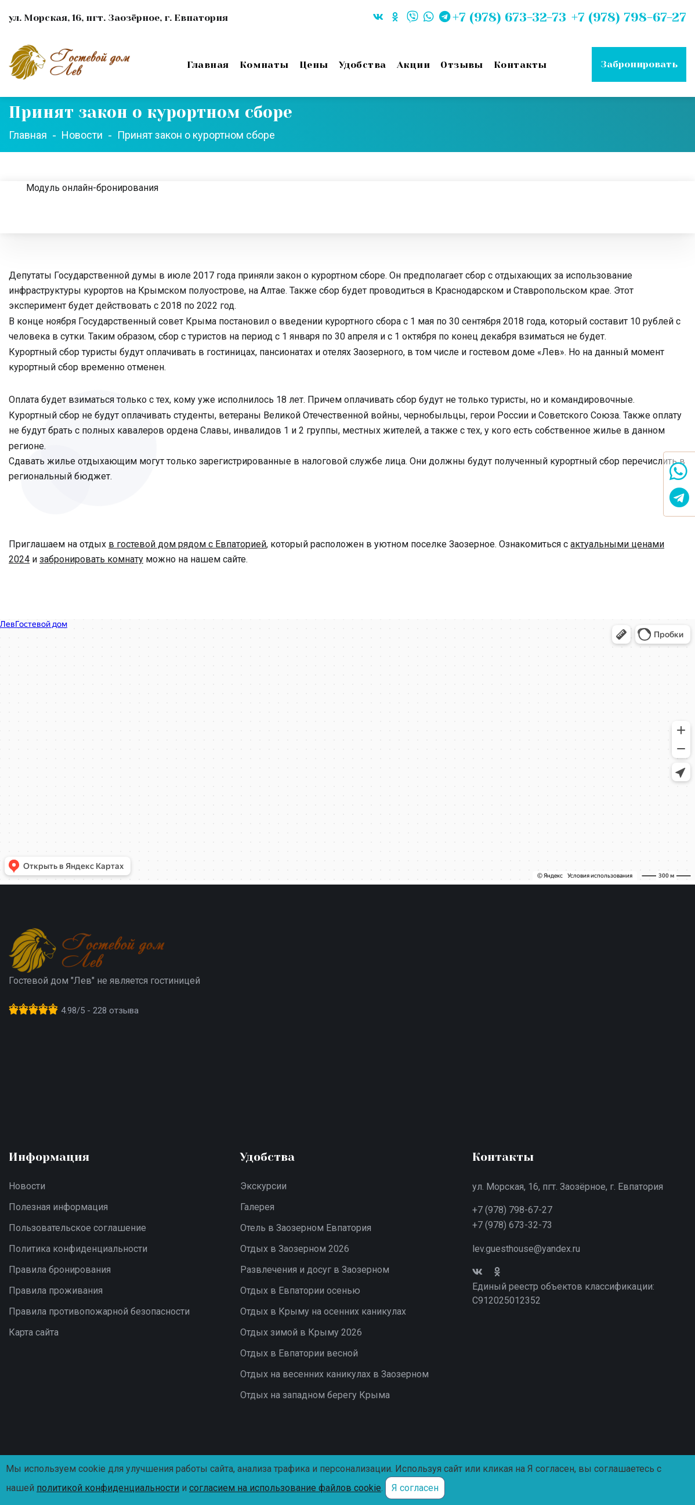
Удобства (362, 64)
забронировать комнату (91, 559)
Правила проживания (56, 1290)
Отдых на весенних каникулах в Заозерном (334, 1374)
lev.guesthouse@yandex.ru (526, 1248)
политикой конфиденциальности (108, 1487)
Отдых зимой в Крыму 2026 (301, 1332)
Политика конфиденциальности (78, 1248)
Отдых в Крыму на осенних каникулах (323, 1311)
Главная (208, 64)
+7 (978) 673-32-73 (512, 1224)
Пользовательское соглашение (77, 1227)
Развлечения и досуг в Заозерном (314, 1269)
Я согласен (415, 1487)
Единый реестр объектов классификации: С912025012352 (563, 1293)
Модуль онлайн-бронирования (92, 187)
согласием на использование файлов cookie (285, 1487)
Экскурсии (263, 1186)
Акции (413, 64)
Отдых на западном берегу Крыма (315, 1395)
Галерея (257, 1206)
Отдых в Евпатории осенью (300, 1290)
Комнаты (264, 64)
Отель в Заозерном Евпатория (305, 1227)
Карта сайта (34, 1332)
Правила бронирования (60, 1269)
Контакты (520, 64)
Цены (313, 64)
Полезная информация (58, 1206)
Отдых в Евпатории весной (299, 1353)
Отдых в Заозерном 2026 (294, 1248)
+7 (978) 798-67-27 (512, 1209)
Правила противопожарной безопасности (99, 1311)
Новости (27, 1186)
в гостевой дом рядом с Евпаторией (187, 544)
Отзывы (461, 64)
